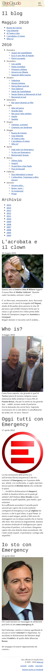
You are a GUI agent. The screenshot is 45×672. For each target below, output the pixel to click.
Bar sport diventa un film (22, 102)
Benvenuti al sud (18, 96)
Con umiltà (16, 63)
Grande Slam (17, 110)
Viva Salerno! (17, 88)
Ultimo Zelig (16, 160)
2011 (9, 215)
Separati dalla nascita (21, 74)
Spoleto (14, 119)
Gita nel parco (17, 107)
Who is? (10, 38)
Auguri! (14, 163)
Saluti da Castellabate (21, 91)
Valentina (15, 80)
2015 (9, 204)
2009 (9, 221)
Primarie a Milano (19, 69)
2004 (9, 235)
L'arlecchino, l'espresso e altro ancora (25, 178)
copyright (39, 665)
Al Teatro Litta (13, 33)
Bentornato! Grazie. (20, 155)
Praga (14, 193)
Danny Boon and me (20, 85)
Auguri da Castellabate (21, 52)
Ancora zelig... (17, 185)
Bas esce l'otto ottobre (21, 113)
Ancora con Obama (19, 72)
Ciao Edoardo (12, 30)
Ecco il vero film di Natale (22, 55)
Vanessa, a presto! (19, 124)
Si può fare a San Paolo (21, 166)
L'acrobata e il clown (16, 35)
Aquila (14, 116)
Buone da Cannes (14, 27)
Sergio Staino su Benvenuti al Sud (26, 94)
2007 (9, 226)
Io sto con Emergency (20, 152)
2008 (9, 224)
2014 (9, 207)
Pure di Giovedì (18, 168)
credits (31, 665)
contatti (23, 665)
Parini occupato (18, 58)
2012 (9, 213)
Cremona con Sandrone (21, 127)
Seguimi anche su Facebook (32, 669)
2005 (9, 232)
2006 (9, 229)
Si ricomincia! (17, 190)
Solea (40, 662)
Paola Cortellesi (18, 66)
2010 (9, 218)
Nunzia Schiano (18, 83)
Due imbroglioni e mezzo (22, 174)
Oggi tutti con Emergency (22, 149)
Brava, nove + (17, 188)
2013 (9, 210)
